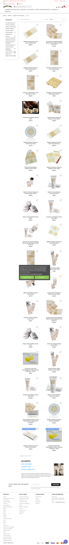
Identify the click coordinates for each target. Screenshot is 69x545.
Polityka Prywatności (23, 506)
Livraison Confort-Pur (23, 496)
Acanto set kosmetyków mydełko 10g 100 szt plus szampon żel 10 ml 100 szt (54, 43)
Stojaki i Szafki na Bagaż (11, 55)
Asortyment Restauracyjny (9, 49)
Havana (4, 516)
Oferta (9, 20)
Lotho (4, 520)
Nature (4, 522)
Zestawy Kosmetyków (10, 24)
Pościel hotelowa (9, 32)
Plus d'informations (24, 274)
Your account (40, 494)
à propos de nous (23, 500)
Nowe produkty (6, 505)
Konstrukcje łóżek (7, 501)
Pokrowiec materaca (7, 540)
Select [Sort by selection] (57, 19)
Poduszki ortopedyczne (10, 45)
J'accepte (42, 277)
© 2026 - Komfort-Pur (8, 542)
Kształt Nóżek (6, 500)
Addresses (38, 501)
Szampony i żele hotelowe (8, 527)
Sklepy (4, 508)
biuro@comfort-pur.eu (11, 3)
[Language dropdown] (56, 1)
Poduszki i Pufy (9, 34)
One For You (5, 525)
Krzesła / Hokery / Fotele (11, 52)
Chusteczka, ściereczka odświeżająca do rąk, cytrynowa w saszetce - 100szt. (30, 370)
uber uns (21, 508)
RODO (20, 505)
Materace (7, 36)
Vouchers (37, 503)
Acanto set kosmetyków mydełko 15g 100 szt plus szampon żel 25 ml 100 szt (30, 243)
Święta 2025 (8, 53)
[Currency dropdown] (64, 1)
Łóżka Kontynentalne (42, 9)
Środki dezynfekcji (9, 46)
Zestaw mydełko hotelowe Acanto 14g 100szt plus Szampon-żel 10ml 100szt (31, 421)
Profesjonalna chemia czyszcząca (10, 42)
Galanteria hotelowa (10, 28)
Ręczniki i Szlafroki (27, 9)
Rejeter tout (27, 277)
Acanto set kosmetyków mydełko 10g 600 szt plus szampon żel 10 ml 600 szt (54, 319)
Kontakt (20, 3)
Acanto (4, 510)
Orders (37, 498)
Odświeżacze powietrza (10, 39)
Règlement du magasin (24, 498)
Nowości (8, 11)
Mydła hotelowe (6, 530)
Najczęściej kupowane (8, 506)
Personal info (38, 496)
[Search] (22, 6)
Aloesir (4, 511)
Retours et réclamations (24, 503)
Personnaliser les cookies (36, 274)
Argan (4, 513)
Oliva (4, 523)
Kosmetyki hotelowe (12, 9)
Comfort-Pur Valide (23, 501)
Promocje (54, 9)
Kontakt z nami (22, 510)
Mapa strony (22, 511)
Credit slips (38, 500)
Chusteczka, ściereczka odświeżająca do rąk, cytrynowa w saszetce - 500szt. (54, 447)
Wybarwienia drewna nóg (8, 498)
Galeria (4, 496)
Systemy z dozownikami (11, 26)
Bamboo (5, 515)
